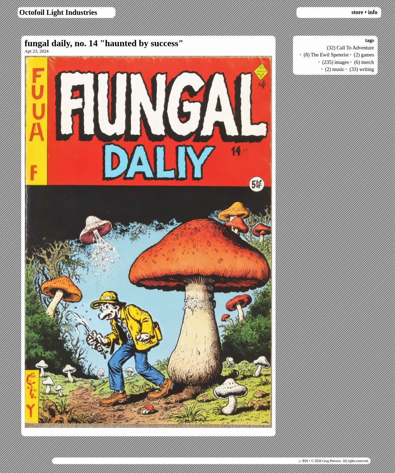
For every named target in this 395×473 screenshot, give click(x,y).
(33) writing (361, 69)
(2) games (364, 55)
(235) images (335, 62)
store (357, 12)
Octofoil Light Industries (58, 12)
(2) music (334, 69)
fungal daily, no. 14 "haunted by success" (104, 43)
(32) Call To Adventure (350, 47)
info (373, 12)
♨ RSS (303, 461)
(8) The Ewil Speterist (325, 55)
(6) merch (364, 62)
